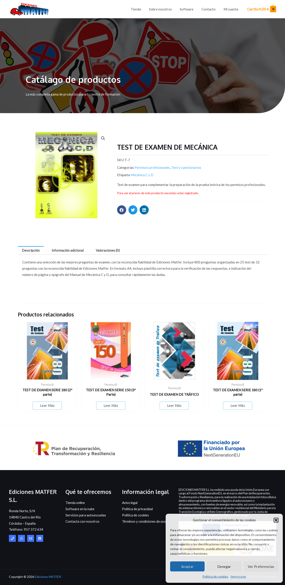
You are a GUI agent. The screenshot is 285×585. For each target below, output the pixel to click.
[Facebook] (39, 538)
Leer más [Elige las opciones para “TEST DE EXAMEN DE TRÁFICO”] (174, 406)
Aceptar (187, 567)
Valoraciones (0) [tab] (108, 250)
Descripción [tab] (31, 250)
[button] (276, 520)
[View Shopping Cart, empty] (261, 9)
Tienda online (75, 503)
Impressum (238, 576)
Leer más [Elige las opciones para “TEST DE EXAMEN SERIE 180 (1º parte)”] (237, 406)
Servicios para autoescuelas (86, 515)
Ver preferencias (261, 567)
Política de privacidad (138, 509)
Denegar (224, 567)
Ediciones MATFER (48, 577)
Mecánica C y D (141, 175)
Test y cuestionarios (186, 167)
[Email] (30, 538)
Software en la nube (80, 509)
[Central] (12, 538)
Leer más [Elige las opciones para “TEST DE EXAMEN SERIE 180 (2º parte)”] (47, 406)
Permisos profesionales (152, 167)
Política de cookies (215, 576)
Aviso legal (130, 503)
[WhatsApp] (21, 538)
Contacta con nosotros (82, 521)
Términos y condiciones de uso (144, 521)
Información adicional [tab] (68, 250)
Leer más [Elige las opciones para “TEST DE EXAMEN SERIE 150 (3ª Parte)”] (111, 406)
